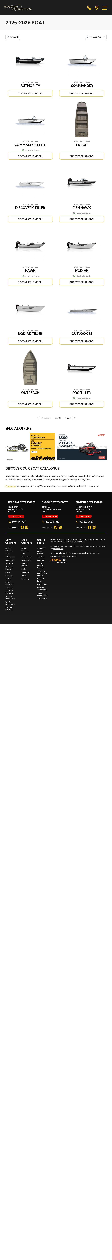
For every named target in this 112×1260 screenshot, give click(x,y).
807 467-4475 (17, 521)
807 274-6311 (50, 521)
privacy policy (101, 546)
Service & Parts (40, 580)
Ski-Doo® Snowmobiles (10, 597)
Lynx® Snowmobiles (10, 603)
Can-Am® (9, 587)
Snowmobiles (10, 560)
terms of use (58, 549)
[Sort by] (96, 37)
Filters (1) (13, 36)
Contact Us (41, 548)
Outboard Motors (9, 568)
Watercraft (9, 563)
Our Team (41, 557)
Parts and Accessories (42, 588)
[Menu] (104, 7)
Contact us (10, 486)
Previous (43, 418)
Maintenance (42, 584)
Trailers (8, 579)
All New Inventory (9, 549)
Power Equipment (9, 583)
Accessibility (42, 598)
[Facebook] (22, 527)
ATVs (7, 554)
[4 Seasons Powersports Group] (18, 7)
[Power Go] (75, 561)
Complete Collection (9, 608)
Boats (7, 572)
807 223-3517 (84, 521)
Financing (25, 579)
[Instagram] (26, 527)
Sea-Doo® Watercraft (9, 592)
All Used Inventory (25, 549)
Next (70, 418)
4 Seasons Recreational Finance (42, 573)
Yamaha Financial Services (40, 565)
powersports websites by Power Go (86, 553)
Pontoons (9, 575)
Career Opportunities (42, 594)
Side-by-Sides (10, 557)
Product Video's (40, 552)
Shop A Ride (66, 556)
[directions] (96, 7)
